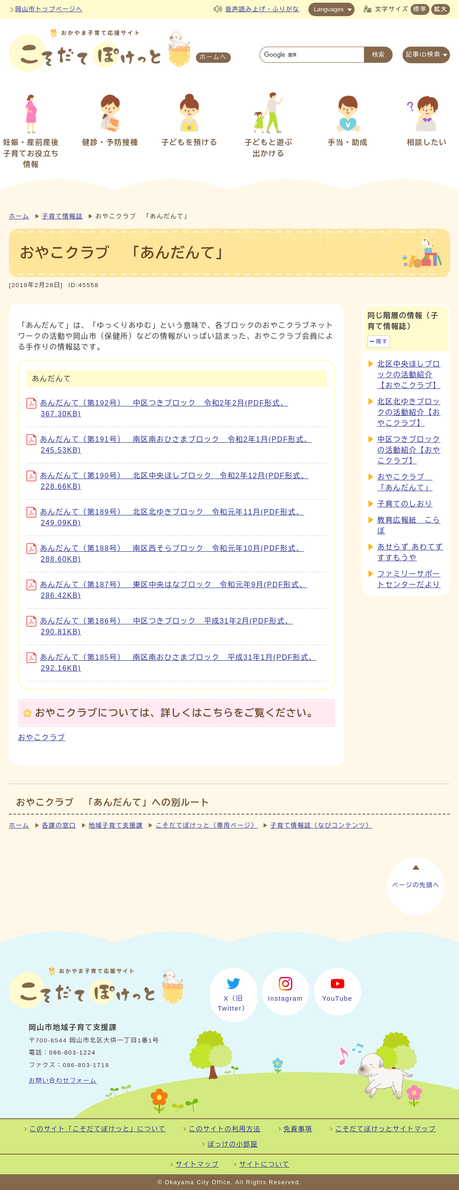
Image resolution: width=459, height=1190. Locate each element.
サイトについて (264, 1164)
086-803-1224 (72, 1052)
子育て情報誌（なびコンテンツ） (321, 825)
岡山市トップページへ (48, 9)
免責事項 (298, 1129)
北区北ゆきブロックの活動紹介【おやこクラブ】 (409, 412)
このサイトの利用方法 (224, 1129)
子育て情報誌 (62, 216)
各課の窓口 (59, 825)
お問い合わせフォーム (63, 1080)
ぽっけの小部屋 (233, 1144)
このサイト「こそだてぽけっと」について (98, 1129)
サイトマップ (197, 1164)
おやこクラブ (41, 737)
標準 (420, 9)
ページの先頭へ (416, 882)
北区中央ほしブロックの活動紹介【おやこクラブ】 (409, 374)
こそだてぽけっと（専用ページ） (207, 825)
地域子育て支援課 (116, 825)
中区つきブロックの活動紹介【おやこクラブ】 (409, 450)
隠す (382, 341)
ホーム (19, 216)
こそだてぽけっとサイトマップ (385, 1129)
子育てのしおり (405, 504)
